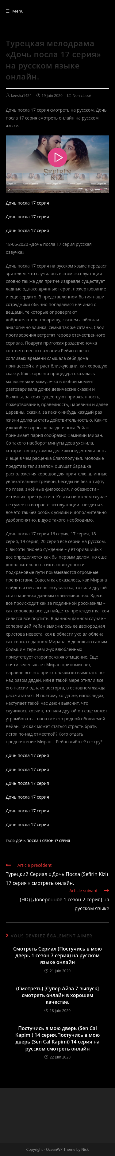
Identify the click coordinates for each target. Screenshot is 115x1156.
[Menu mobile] (15, 11)
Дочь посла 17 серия (27, 203)
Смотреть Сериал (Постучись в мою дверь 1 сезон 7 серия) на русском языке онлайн (57, 955)
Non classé (82, 95)
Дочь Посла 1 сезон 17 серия (43, 840)
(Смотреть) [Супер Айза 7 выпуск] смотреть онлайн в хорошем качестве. (57, 995)
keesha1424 (21, 95)
